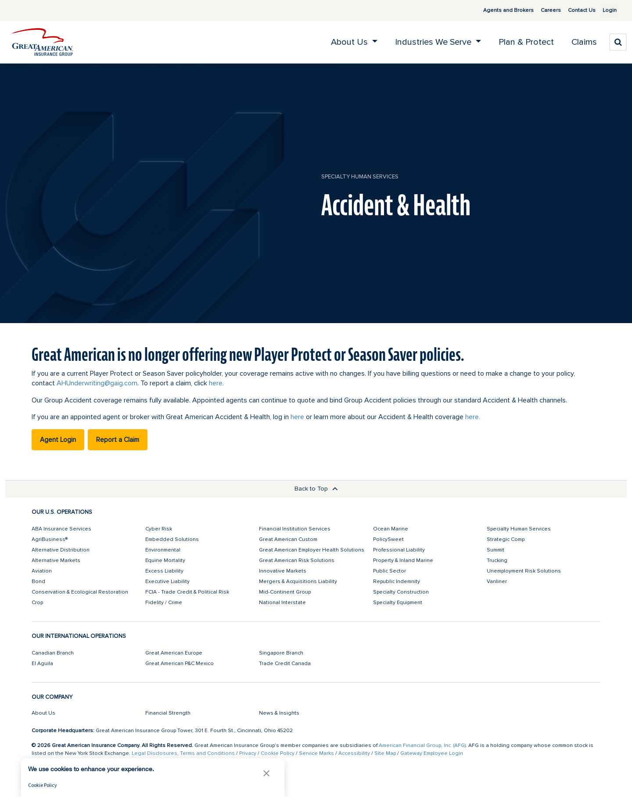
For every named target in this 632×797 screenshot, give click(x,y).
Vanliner (497, 581)
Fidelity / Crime (163, 602)
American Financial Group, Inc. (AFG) (422, 745)
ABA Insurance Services (61, 529)
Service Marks (316, 753)
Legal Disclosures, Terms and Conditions (183, 753)
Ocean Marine (390, 529)
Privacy (247, 753)
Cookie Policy (277, 753)
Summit (495, 550)
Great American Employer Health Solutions (311, 550)
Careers (540, 10)
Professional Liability (399, 550)
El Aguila (42, 663)
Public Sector (389, 571)
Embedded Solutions (172, 539)
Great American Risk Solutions (296, 560)
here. (216, 383)
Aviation (42, 571)
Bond (38, 581)
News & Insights (279, 713)
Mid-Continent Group (285, 592)
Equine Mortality (165, 560)
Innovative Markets (282, 571)
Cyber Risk (158, 529)
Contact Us (571, 10)
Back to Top (316, 488)
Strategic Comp (505, 539)
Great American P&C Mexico (179, 663)
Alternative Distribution (61, 550)
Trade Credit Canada (285, 663)
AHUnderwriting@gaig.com (97, 383)
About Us (43, 713)
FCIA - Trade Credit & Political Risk (187, 592)
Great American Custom (288, 539)
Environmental (162, 550)
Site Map (385, 753)
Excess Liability (164, 571)
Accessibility (354, 753)
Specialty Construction (401, 592)
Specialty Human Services (360, 176)
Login (606, 10)
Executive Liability (167, 581)
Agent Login (58, 440)
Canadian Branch (53, 653)
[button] (266, 773)
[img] (42, 42)
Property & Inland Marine (403, 560)
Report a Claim (117, 440)
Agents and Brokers (498, 10)
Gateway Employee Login (431, 753)
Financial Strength (167, 713)
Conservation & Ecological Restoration (80, 592)
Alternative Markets (56, 560)
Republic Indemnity (396, 581)
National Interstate (282, 602)
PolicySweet (388, 539)
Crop (37, 602)
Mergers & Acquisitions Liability (298, 581)
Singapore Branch (281, 653)
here (297, 417)
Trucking (497, 560)
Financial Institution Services (294, 529)
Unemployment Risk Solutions (524, 571)
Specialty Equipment (397, 602)
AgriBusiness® (50, 539)
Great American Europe (173, 653)
